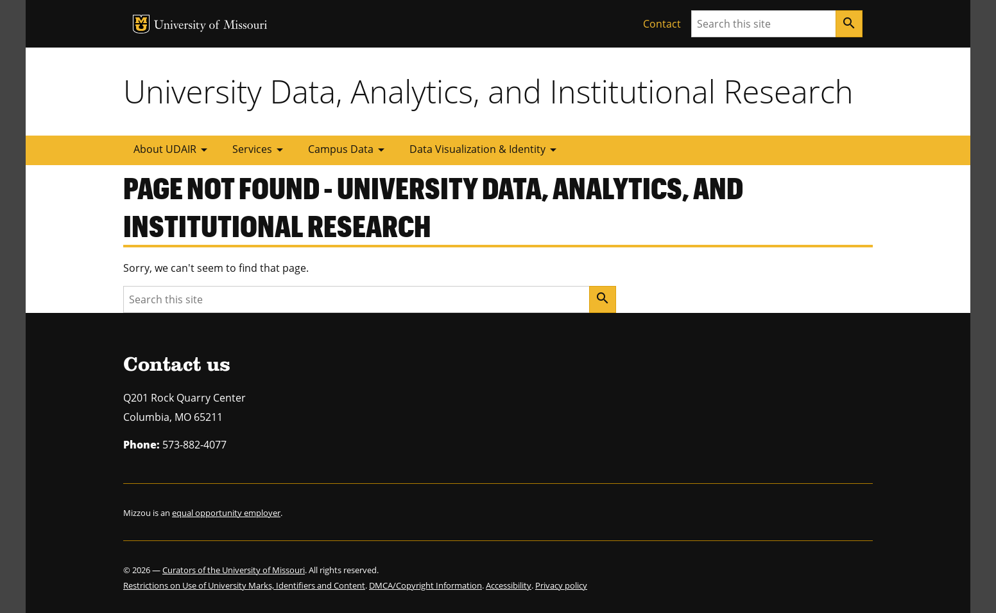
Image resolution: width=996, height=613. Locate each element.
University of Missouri (211, 26)
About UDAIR (172, 149)
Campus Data (348, 149)
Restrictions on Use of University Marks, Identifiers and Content (244, 585)
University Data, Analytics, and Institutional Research (488, 91)
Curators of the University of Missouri (233, 570)
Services (260, 149)
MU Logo (141, 24)
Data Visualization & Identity (485, 149)
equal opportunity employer (226, 513)
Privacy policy (561, 585)
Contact (662, 24)
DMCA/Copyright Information (425, 585)
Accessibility (508, 585)
